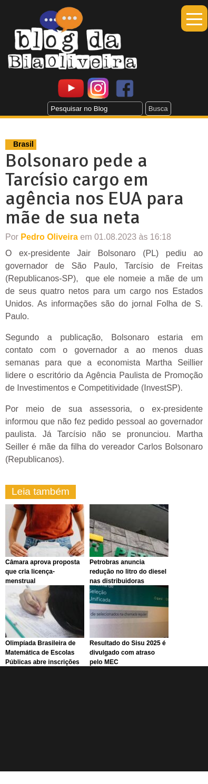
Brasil (23, 144)
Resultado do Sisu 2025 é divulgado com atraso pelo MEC (128, 652)
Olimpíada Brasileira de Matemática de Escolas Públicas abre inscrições (42, 652)
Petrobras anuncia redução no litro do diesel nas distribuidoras (128, 571)
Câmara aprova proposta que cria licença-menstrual (42, 571)
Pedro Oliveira (49, 236)
